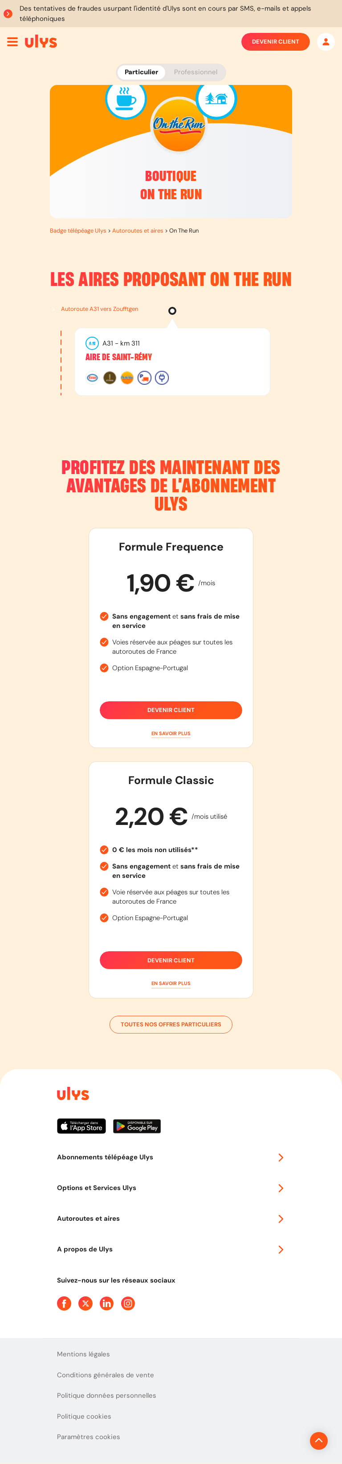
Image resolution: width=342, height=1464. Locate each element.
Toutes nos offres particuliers (171, 1024)
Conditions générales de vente (105, 1375)
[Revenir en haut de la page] (289, 1441)
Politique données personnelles (106, 1395)
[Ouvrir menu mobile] (12, 41)
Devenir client (275, 42)
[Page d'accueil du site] (72, 1095)
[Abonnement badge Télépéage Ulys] (41, 41)
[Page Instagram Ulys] (128, 1303)
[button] (171, 733)
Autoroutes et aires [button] (171, 1218)
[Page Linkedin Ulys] (107, 1303)
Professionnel (195, 72)
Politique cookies (84, 1416)
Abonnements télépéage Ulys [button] (171, 1157)
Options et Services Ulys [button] (171, 1187)
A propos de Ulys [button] (171, 1249)
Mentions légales (83, 1354)
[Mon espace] (326, 42)
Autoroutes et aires (137, 230)
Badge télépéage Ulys (78, 230)
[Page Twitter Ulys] (85, 1303)
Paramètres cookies (88, 1436)
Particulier (141, 72)
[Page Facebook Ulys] (64, 1303)
